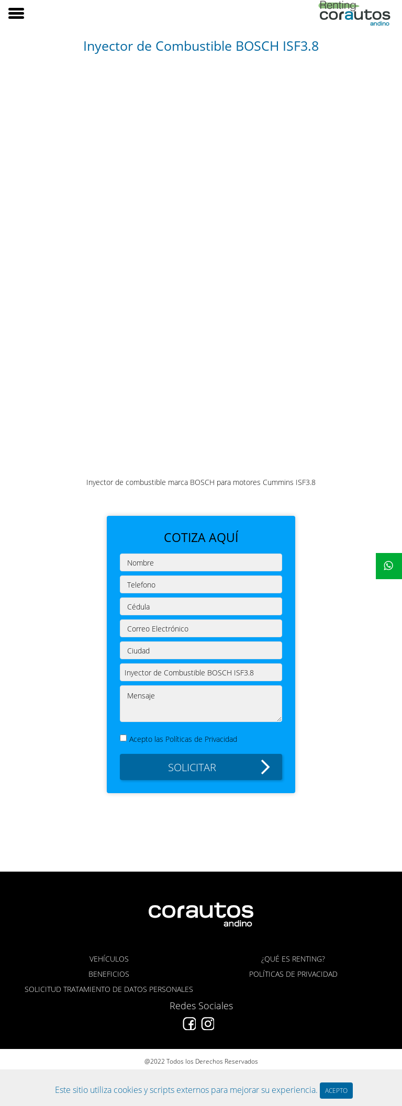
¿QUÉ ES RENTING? (293, 959)
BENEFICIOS (108, 974)
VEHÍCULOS (109, 959)
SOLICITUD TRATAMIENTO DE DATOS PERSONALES (109, 989)
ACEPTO (336, 1090)
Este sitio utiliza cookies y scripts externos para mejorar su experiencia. (187, 1090)
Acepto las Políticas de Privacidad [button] (183, 738)
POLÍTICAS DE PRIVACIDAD (293, 974)
